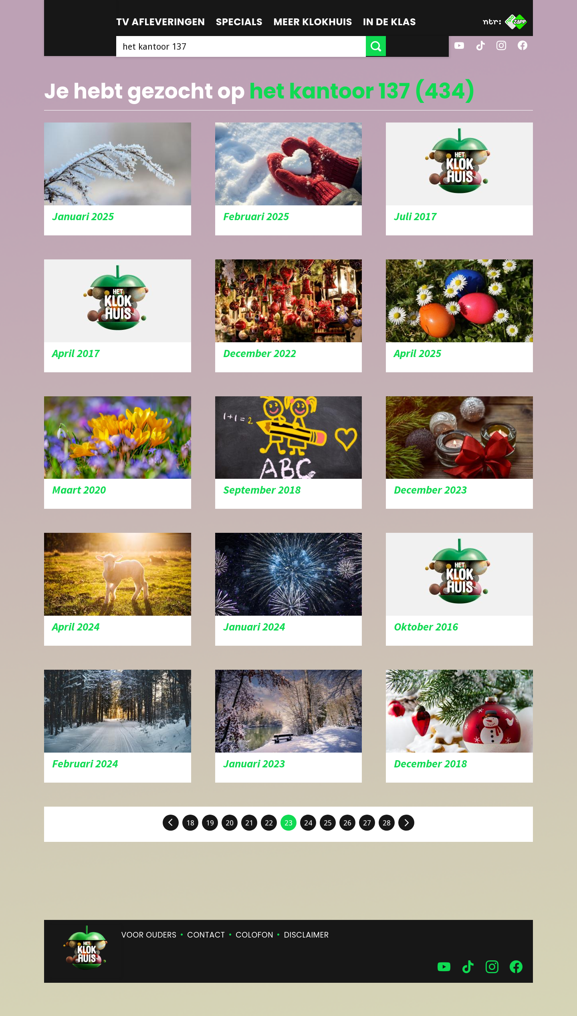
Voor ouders (149, 935)
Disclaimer (306, 935)
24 (308, 823)
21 (249, 823)
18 (190, 823)
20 (230, 823)
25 (328, 823)
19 (210, 823)
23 (288, 823)
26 (347, 823)
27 (367, 823)
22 (269, 823)
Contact (206, 935)
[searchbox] (272, 46)
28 (387, 823)
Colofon (254, 935)
